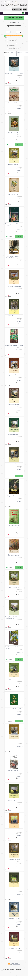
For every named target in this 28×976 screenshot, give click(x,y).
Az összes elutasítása (17, 9)
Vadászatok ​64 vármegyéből (14, 709)
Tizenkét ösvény (12, 679)
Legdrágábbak (20, 52)
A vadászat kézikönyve (13, 103)
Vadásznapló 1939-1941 (14, 918)
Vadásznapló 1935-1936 (14, 859)
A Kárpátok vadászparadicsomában (14, 73)
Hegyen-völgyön (12, 375)
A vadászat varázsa (13, 132)
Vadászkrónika (11, 800)
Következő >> (16, 963)
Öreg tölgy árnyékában (13, 555)
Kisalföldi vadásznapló (13, 434)
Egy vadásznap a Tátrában (14, 286)
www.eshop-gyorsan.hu (15, 969)
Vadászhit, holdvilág (13, 770)
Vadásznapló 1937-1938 (14, 889)
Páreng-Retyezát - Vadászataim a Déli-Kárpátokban (13, 617)
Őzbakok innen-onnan (13, 587)
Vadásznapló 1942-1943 (14, 948)
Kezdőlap (10, 22)
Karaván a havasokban (13, 404)
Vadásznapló (11, 830)
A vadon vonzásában (13, 164)
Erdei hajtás (11, 315)
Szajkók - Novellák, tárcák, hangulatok (11, 647)
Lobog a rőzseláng (12, 464)
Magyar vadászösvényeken (14, 496)
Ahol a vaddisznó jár (13, 194)
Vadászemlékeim (12, 741)
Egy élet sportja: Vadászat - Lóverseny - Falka (12, 257)
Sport (14, 22)
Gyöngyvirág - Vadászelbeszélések (14, 345)
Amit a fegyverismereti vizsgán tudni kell (13, 224)
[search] (23, 12)
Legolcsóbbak (13, 52)
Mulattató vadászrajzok (14, 525)
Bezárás (25, 9)
